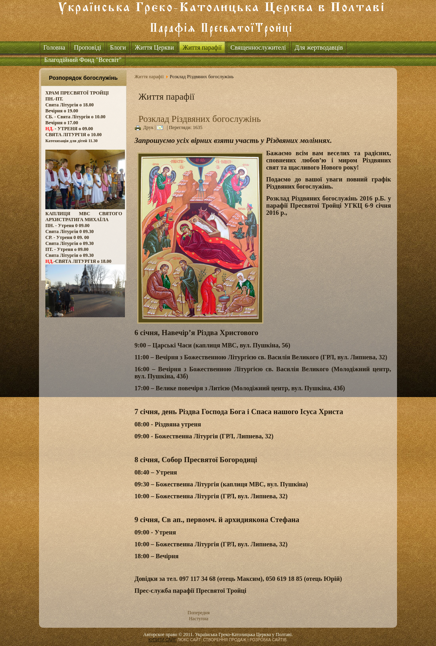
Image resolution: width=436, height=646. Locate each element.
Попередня (198, 612)
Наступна (198, 618)
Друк (144, 127)
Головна (54, 47)
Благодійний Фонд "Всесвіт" (83, 59)
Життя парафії (202, 47)
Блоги (118, 47)
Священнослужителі (258, 47)
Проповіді (87, 47)
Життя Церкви (154, 47)
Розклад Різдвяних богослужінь (199, 119)
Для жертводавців (319, 47)
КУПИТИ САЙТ (162, 640)
